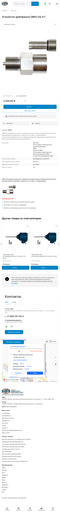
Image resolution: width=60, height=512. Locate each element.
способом (14, 283)
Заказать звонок (14, 332)
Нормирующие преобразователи (12, 442)
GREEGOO (5, 485)
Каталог (18, 509)
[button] (1, 243)
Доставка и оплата (8, 418)
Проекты (5, 428)
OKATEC (4, 470)
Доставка (8, 123)
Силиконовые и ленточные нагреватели (14, 461)
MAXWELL (5, 487)
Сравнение (41, 509)
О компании (6, 413)
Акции (4, 425)
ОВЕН (3, 468)
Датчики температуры (9, 459)
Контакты (5, 423)
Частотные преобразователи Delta (13, 446)
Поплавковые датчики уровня (11, 456)
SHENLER (5, 475)
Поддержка (5, 420)
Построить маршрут (13, 342)
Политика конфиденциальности (12, 430)
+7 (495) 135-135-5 (14, 316)
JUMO (4, 490)
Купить (29, 107)
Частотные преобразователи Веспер (14, 444)
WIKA (3, 480)
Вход (53, 509)
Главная (7, 509)
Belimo (4, 477)
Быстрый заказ (30, 111)
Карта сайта (6, 433)
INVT (3, 473)
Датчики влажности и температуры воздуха (16, 439)
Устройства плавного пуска (11, 449)
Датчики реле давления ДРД (11, 454)
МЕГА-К (4, 482)
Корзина (30, 509)
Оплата (36, 123)
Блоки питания (6, 451)
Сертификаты (6, 415)
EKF (3, 492)
